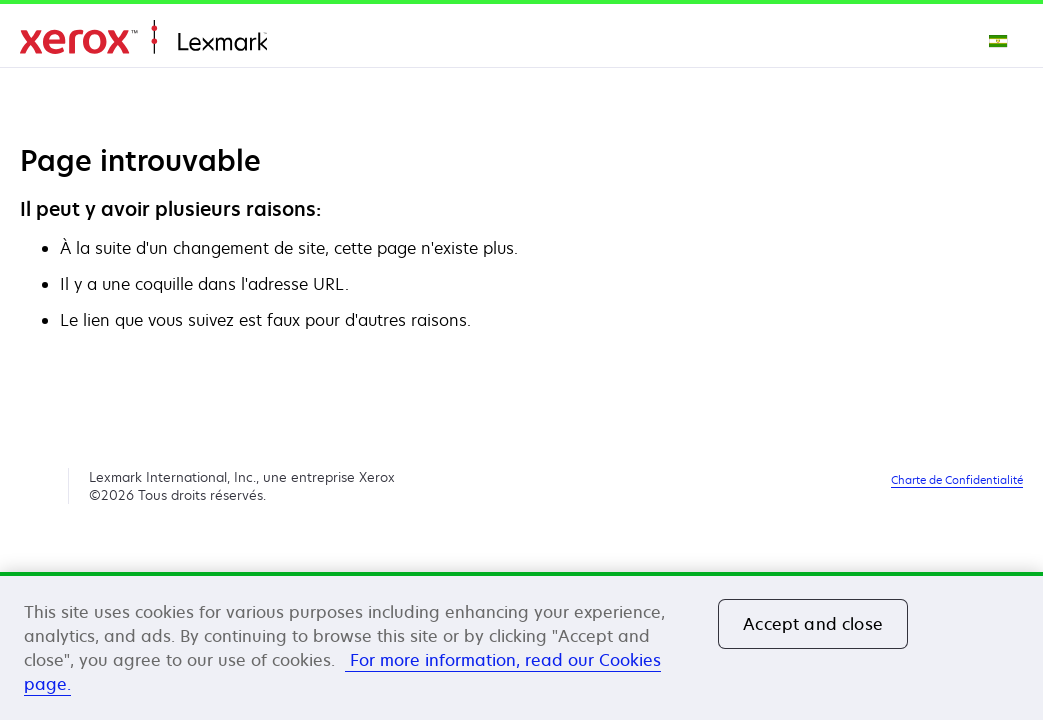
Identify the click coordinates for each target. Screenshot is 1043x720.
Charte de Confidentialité (957, 479)
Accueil (143, 37)
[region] (521, 646)
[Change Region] (999, 40)
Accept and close (813, 624)
